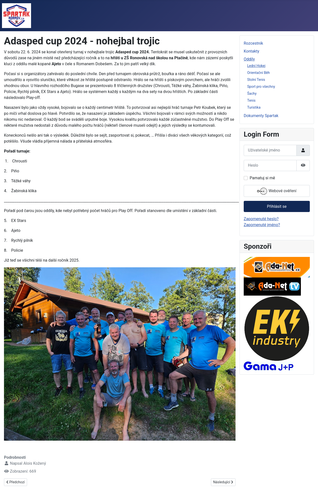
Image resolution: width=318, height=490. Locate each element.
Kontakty (251, 51)
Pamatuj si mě (262, 178)
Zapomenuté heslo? (261, 218)
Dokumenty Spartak (261, 115)
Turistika (254, 107)
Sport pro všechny (261, 87)
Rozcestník (253, 43)
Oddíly (249, 59)
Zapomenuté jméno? (262, 224)
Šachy (252, 93)
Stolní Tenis (256, 80)
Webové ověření (276, 191)
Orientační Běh (258, 73)
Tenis (251, 100)
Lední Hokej (256, 66)
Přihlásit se (277, 206)
